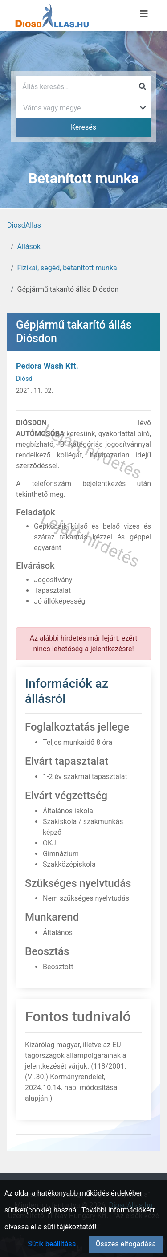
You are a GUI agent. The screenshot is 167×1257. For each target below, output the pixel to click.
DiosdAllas (24, 225)
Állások (29, 246)
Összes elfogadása (126, 1244)
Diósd (24, 379)
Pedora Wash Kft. (47, 366)
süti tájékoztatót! (70, 1227)
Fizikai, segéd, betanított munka (67, 268)
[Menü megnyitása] (144, 14)
